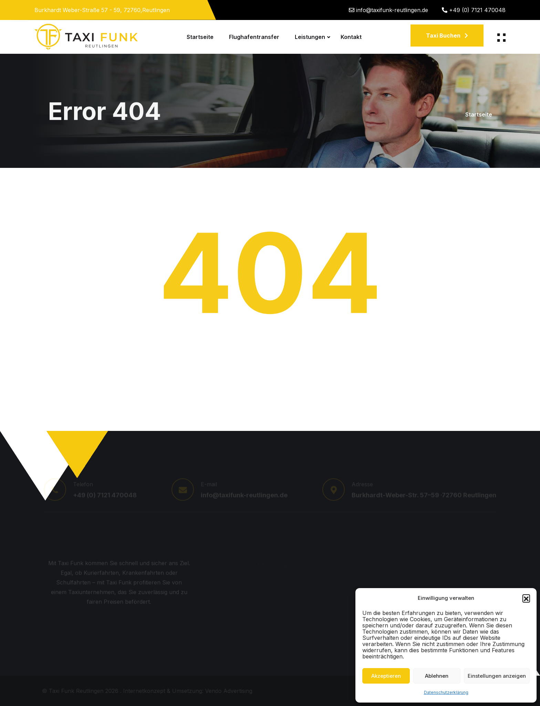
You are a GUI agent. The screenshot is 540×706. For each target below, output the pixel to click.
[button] (526, 598)
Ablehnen (436, 676)
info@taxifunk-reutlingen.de (392, 10)
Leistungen (310, 36)
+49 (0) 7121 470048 (477, 10)
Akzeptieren (386, 676)
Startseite (200, 36)
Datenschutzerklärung (446, 692)
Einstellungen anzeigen (497, 676)
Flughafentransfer (254, 36)
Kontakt (351, 36)
